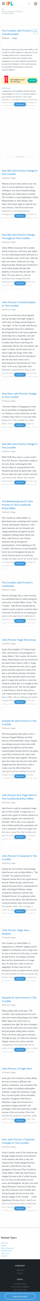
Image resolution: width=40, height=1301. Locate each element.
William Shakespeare (7, 1241)
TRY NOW (32, 76)
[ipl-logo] (9, 5)
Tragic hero (4, 1236)
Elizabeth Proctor (6, 1244)
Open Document (20, 1296)
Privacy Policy (20, 1286)
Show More (20, 97)
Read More (20, 209)
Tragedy (3, 1238)
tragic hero (18, 87)
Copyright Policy (20, 1277)
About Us (20, 1263)
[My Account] (36, 4)
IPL (3, 9)
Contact (20, 1266)
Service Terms (20, 1288)
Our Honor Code (20, 1283)
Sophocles (4, 1249)
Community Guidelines (20, 1280)
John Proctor (5, 1246)
